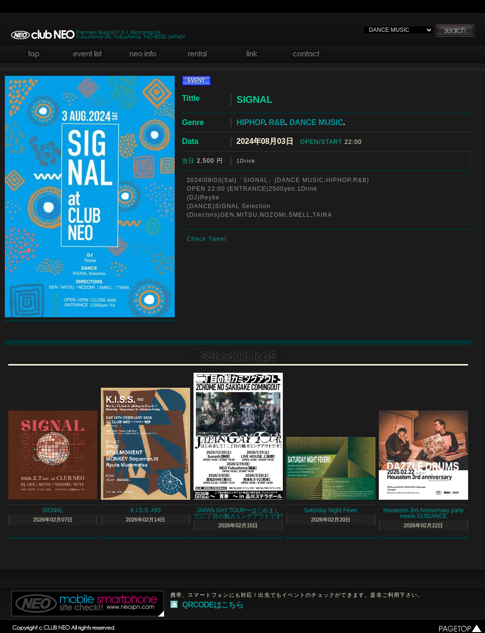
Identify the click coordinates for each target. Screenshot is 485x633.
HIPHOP (250, 122)
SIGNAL (52, 510)
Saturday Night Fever (331, 510)
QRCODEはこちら (212, 605)
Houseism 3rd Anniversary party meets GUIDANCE (423, 513)
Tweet (217, 239)
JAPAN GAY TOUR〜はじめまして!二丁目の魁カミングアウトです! (238, 513)
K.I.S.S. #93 (145, 510)
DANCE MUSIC (316, 122)
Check (196, 239)
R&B (277, 122)
